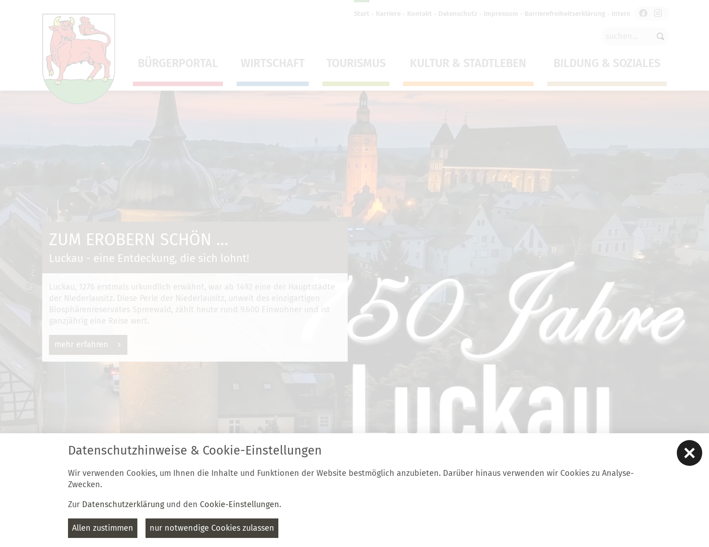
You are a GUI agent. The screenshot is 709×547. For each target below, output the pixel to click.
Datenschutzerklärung (123, 504)
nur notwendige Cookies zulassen (212, 528)
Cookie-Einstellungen (239, 504)
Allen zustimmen (102, 528)
